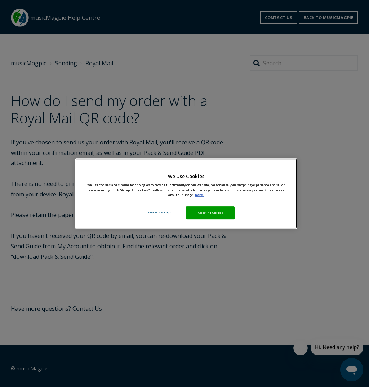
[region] (186, 193)
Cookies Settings (159, 212)
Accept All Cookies (210, 212)
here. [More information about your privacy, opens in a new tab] (199, 195)
